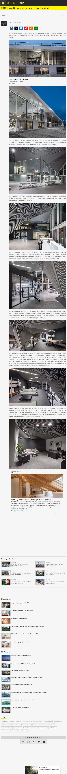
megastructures (33, 727)
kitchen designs (16, 724)
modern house (53, 727)
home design (29, 721)
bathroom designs (6, 724)
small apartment (24, 731)
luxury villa (25, 727)
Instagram (28, 741)
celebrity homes (33, 724)
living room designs (47, 721)
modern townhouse (6, 731)
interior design (37, 721)
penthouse (18, 721)
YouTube (44, 741)
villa (24, 721)
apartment (11, 721)
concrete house (42, 724)
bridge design (24, 724)
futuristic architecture (7, 727)
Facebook (23, 741)
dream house (51, 724)
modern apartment (43, 727)
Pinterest (38, 741)
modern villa (16, 731)
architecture (5, 721)
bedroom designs (58, 721)
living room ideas (17, 727)
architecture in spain (16, 22)
